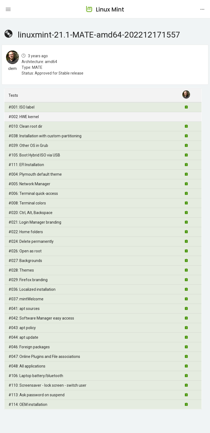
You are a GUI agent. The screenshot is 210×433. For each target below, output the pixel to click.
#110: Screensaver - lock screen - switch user (47, 385)
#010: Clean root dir (25, 126)
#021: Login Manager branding (34, 222)
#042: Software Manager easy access (41, 318)
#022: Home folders (25, 232)
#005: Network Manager (29, 184)
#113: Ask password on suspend (36, 395)
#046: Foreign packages (29, 347)
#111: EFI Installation (26, 165)
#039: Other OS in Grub (28, 145)
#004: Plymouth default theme (35, 174)
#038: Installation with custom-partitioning (44, 136)
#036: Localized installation (32, 289)
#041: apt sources (24, 308)
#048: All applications (26, 366)
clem (12, 68)
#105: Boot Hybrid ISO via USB (34, 155)
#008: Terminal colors (27, 203)
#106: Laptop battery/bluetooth (35, 376)
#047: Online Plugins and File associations (44, 356)
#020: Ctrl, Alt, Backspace (30, 212)
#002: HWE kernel (23, 117)
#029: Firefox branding (28, 280)
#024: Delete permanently (31, 241)
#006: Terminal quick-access (33, 193)
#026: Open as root (25, 251)
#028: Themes (21, 270)
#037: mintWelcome (25, 299)
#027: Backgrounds (25, 260)
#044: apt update (23, 337)
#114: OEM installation (27, 404)
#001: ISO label (21, 107)
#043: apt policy (22, 328)
